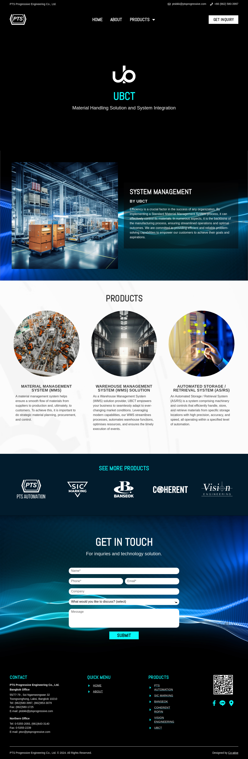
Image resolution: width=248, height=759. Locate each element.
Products (143, 19)
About (116, 19)
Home (97, 19)
